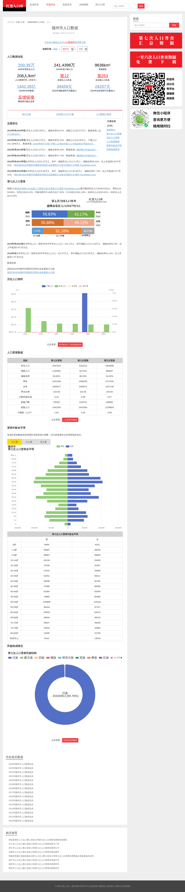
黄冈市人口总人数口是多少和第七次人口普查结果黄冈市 (34, 864)
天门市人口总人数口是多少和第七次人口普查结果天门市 (34, 844)
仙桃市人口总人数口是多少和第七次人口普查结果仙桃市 (34, 852)
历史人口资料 (113, 137)
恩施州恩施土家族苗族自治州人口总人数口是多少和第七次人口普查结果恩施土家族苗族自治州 (51, 856)
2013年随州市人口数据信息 (21, 808)
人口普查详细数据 (70, 420)
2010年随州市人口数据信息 (21, 821)
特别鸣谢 (126, 886)
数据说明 (102, 886)
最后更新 (93, 886)
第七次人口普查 (114, 133)
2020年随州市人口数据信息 (21, 780)
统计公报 (100, 4)
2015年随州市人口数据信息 (21, 800)
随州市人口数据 (65, 28)
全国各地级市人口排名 (36, 22)
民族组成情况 (113, 149)
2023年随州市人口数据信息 (21, 768)
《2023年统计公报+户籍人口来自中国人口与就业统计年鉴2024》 (63, 143)
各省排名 (34, 4)
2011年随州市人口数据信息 (21, 816)
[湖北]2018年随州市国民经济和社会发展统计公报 (30, 272)
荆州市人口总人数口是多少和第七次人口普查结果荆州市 (34, 868)
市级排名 (50, 4)
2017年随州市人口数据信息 (21, 792)
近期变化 (111, 130)
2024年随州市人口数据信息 (21, 764)
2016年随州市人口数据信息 (21, 796)
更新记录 (118, 886)
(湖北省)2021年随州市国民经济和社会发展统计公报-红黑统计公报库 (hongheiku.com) (55, 174)
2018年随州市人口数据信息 (21, 788)
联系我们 (110, 886)
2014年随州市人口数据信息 (21, 804)
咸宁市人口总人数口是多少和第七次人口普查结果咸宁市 (34, 860)
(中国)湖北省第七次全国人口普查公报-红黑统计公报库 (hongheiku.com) (46, 188)
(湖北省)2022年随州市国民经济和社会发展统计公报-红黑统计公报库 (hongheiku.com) (55, 165)
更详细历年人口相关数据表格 (70, 345)
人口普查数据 (113, 141)
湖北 (55, 49)
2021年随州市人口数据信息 (21, 776)
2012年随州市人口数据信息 (21, 812)
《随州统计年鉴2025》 (86, 149)
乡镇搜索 (83, 4)
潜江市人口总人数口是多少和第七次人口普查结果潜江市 (34, 848)
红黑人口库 (14, 5)
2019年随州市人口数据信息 (21, 784)
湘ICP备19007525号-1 (80, 886)
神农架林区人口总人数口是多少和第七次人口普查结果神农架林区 (38, 840)
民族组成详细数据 (70, 740)
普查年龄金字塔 (114, 145)
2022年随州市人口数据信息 (21, 772)
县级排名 (67, 4)
